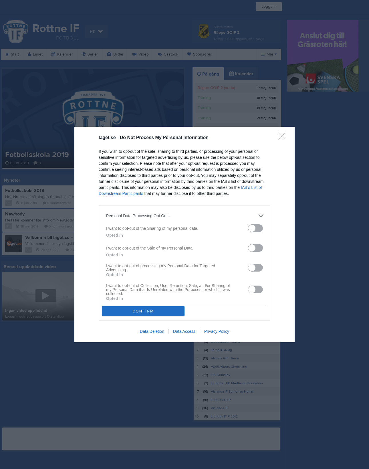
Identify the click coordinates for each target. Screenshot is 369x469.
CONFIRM (143, 311)
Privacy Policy (216, 331)
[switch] (255, 228)
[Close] (283, 137)
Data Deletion (152, 331)
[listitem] (184, 216)
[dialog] (184, 234)
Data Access (184, 331)
